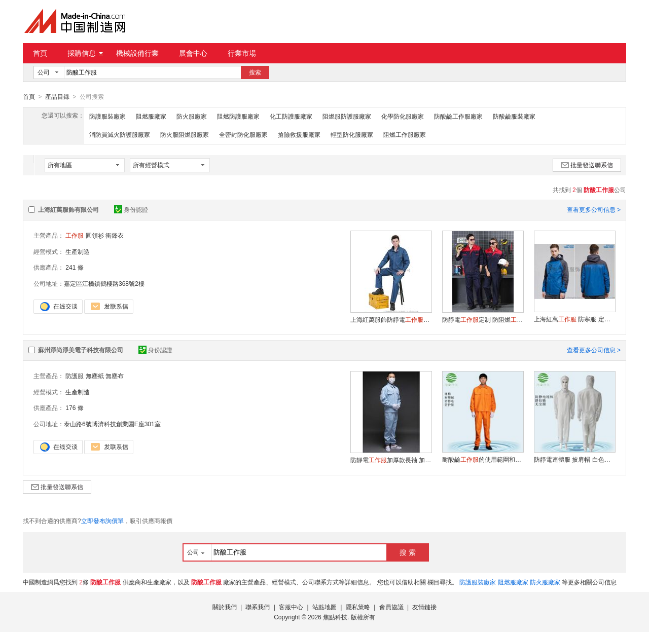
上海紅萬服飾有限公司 (68, 209)
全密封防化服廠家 (243, 134)
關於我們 (224, 606)
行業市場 (242, 53)
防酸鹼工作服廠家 (458, 116)
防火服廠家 (191, 116)
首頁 (40, 53)
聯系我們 (257, 606)
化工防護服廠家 (291, 116)
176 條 (74, 407)
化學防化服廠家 (402, 116)
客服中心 (291, 606)
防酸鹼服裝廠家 (514, 116)
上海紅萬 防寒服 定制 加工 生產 (574, 318)
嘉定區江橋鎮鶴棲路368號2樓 (104, 283)
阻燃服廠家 (151, 116)
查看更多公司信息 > (594, 209)
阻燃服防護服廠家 (346, 116)
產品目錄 (57, 96)
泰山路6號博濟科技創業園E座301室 (112, 423)
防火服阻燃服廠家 (184, 134)
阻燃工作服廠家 (404, 134)
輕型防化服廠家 (352, 134)
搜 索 (408, 552)
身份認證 (131, 209)
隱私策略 (358, 606)
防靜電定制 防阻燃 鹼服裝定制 (482, 319)
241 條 (74, 267)
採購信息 (85, 53)
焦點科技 (335, 616)
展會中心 (193, 53)
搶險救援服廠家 (299, 134)
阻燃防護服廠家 (238, 116)
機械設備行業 (137, 53)
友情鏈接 (424, 606)
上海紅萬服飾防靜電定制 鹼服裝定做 (390, 319)
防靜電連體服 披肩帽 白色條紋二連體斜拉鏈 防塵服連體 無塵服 (574, 459)
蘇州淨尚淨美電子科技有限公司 (80, 349)
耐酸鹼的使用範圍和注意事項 (482, 459)
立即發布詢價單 (102, 520)
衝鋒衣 (114, 235)
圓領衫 (95, 235)
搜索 (255, 72)
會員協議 (391, 606)
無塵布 (114, 375)
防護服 (74, 375)
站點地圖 (324, 606)
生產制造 (77, 251)
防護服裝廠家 (107, 116)
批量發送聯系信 (587, 165)
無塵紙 (95, 375)
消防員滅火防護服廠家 (119, 134)
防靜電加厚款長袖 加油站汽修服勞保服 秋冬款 (390, 459)
